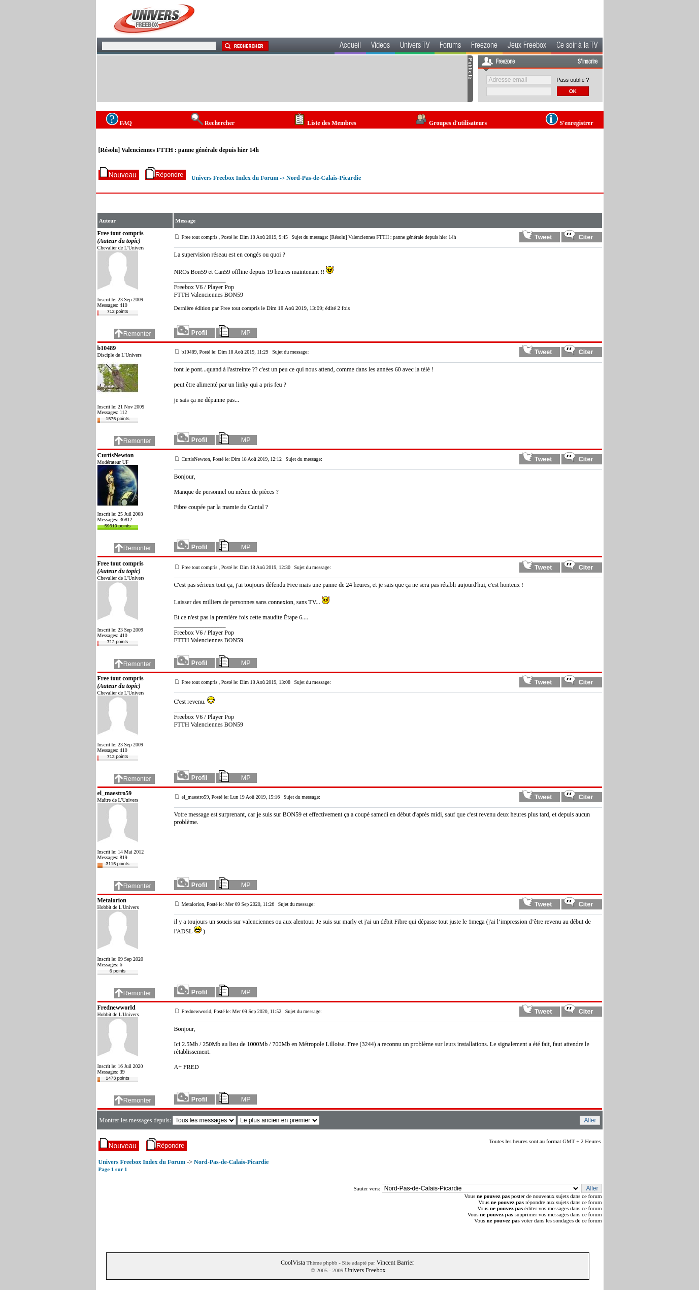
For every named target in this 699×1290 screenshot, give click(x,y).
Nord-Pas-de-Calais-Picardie (323, 177)
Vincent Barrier (395, 1262)
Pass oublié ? (573, 80)
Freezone (484, 46)
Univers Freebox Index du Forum (235, 177)
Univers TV (414, 46)
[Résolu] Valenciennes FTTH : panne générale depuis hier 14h (178, 149)
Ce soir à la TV (576, 46)
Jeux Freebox (527, 46)
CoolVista (293, 1262)
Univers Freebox (365, 1270)
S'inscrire (587, 62)
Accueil (350, 46)
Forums (450, 46)
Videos (380, 46)
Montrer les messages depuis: (136, 1120)
